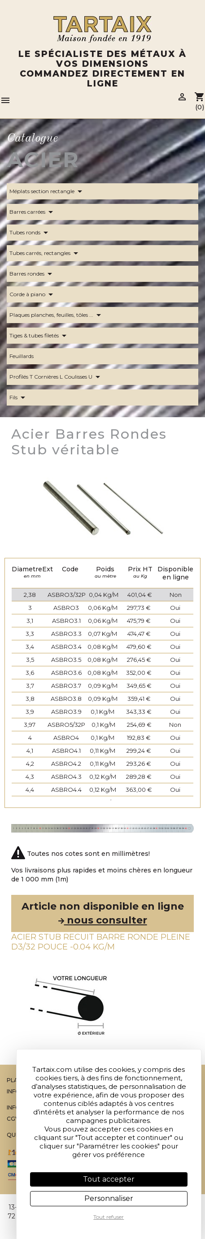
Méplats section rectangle (47, 191)
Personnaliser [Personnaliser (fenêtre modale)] (108, 1198)
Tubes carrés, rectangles (45, 253)
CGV (13, 1118)
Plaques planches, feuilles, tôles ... (56, 315)
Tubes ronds (30, 232)
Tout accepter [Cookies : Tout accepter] (109, 1179)
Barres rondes (32, 273)
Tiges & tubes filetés (39, 335)
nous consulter (102, 920)
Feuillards (26, 356)
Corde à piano (32, 294)
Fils (18, 397)
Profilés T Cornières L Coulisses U (56, 376)
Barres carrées (32, 212)
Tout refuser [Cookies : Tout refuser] (108, 1216)
